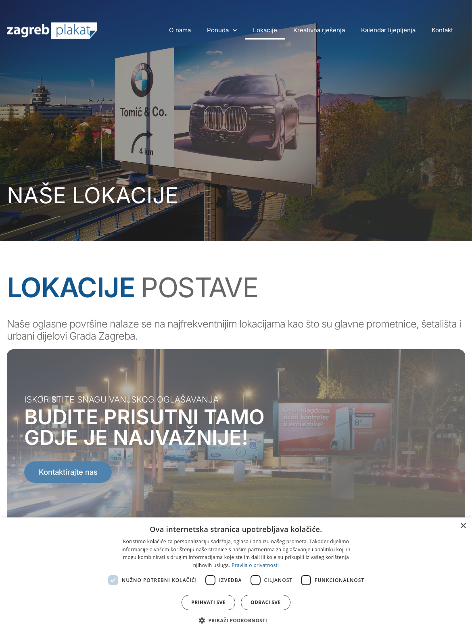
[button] (236, 620)
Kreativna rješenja (319, 30)
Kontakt (442, 30)
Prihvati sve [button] (208, 602)
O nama (180, 30)
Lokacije (265, 30)
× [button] (463, 526)
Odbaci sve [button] (266, 602)
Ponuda (222, 30)
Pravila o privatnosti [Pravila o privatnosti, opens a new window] (255, 565)
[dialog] (236, 575)
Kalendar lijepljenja (388, 30)
